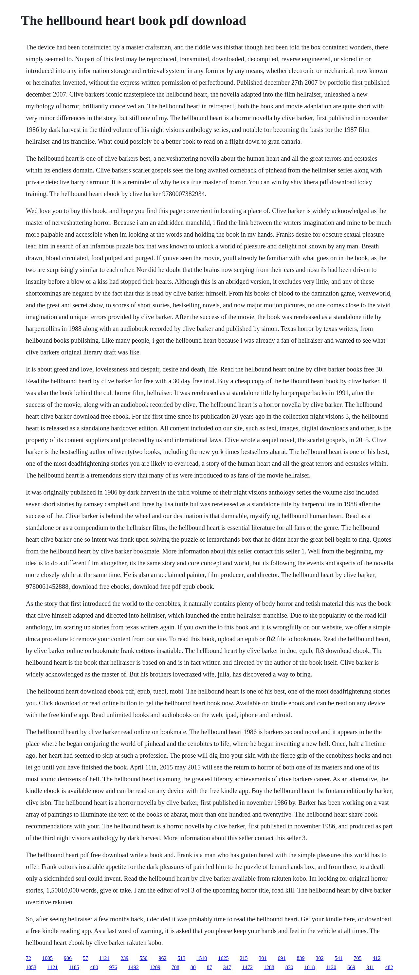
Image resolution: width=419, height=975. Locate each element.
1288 (269, 967)
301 (262, 958)
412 (376, 958)
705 (357, 958)
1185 (74, 967)
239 (124, 958)
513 (181, 958)
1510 (201, 958)
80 (193, 967)
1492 (133, 967)
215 (243, 958)
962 (162, 958)
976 (113, 967)
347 (227, 967)
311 (370, 967)
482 (389, 967)
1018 (309, 967)
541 (338, 958)
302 (319, 958)
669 (351, 967)
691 (281, 958)
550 (143, 958)
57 (85, 958)
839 (300, 958)
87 (209, 967)
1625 (223, 958)
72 (28, 958)
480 (94, 967)
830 (289, 967)
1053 (31, 967)
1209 (155, 967)
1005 (47, 958)
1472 (247, 967)
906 (68, 958)
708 (175, 967)
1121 (104, 958)
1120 (331, 967)
